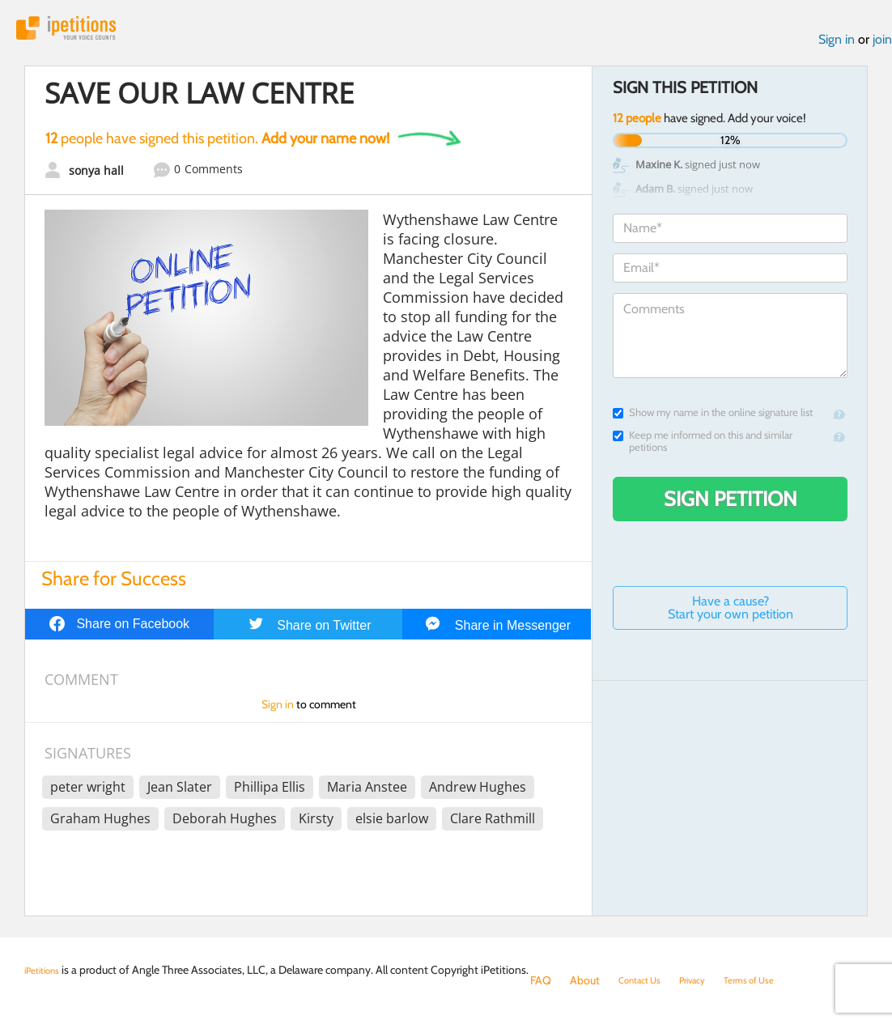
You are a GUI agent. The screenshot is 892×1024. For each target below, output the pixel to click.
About (585, 980)
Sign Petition (730, 506)
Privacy (708, 980)
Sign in (836, 47)
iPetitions (83, 32)
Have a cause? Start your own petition (730, 615)
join (882, 47)
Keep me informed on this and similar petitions (702, 448)
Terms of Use (775, 980)
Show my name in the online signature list (713, 420)
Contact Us (645, 980)
